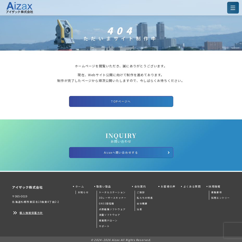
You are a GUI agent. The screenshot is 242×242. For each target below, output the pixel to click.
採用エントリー (220, 196)
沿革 (139, 207)
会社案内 (140, 185)
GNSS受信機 (106, 202)
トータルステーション (112, 190)
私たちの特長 (145, 196)
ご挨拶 (141, 190)
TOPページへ (120, 101)
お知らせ (83, 190)
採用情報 (214, 185)
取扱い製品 (103, 185)
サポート (104, 224)
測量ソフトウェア (109, 213)
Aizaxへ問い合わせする (137, 151)
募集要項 (216, 190)
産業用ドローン (108, 219)
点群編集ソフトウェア (112, 207)
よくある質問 (192, 185)
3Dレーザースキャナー (112, 196)
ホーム (79, 185)
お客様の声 (168, 185)
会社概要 (142, 202)
